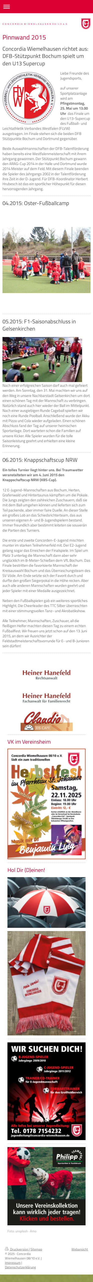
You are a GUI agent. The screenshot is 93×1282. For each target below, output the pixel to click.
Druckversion (17, 1249)
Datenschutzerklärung (20, 1267)
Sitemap (36, 1249)
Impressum (13, 1262)
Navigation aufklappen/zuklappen (46, 6)
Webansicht (79, 1249)
